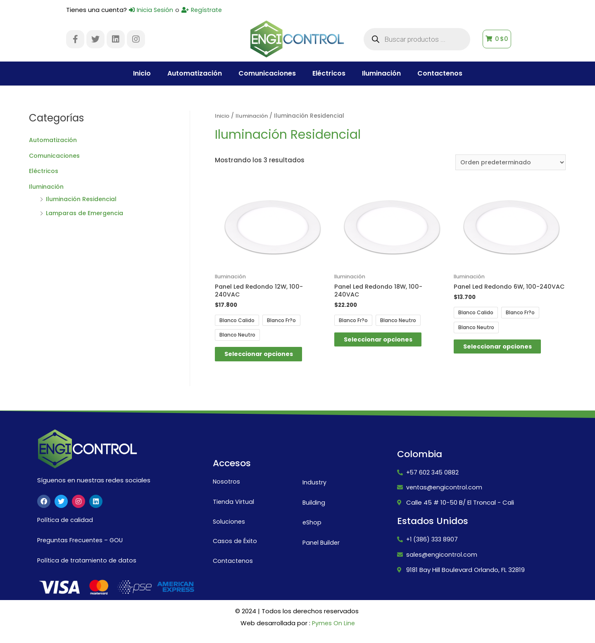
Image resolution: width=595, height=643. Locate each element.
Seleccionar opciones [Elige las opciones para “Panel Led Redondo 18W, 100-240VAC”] (387, 342)
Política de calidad (65, 524)
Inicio (142, 73)
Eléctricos (328, 73)
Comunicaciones (267, 73)
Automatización (194, 73)
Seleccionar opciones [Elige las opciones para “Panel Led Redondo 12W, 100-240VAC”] (267, 357)
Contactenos (439, 73)
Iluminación (381, 73)
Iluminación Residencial (84, 199)
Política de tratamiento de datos (88, 564)
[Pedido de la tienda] (508, 162)
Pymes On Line (333, 627)
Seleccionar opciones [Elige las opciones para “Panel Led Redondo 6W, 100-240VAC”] (506, 357)
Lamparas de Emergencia (87, 213)
